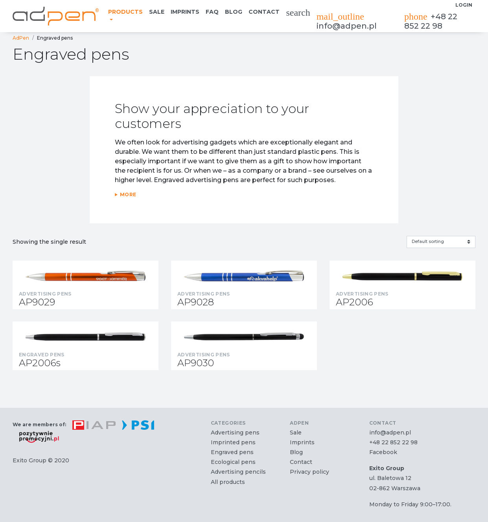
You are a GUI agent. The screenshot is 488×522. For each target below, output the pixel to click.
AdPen (21, 38)
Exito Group (29, 460)
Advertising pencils (238, 471)
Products (125, 11)
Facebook (383, 452)
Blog (233, 11)
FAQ (212, 11)
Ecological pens (233, 461)
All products (228, 481)
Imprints (185, 11)
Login (463, 5)
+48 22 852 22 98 (430, 21)
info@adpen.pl (347, 21)
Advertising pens (235, 432)
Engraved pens (232, 452)
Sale (156, 11)
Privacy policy (309, 471)
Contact (264, 11)
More (128, 194)
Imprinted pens (233, 442)
